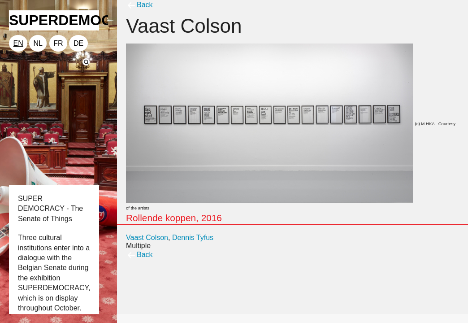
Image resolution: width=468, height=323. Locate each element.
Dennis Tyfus (192, 237)
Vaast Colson (147, 237)
